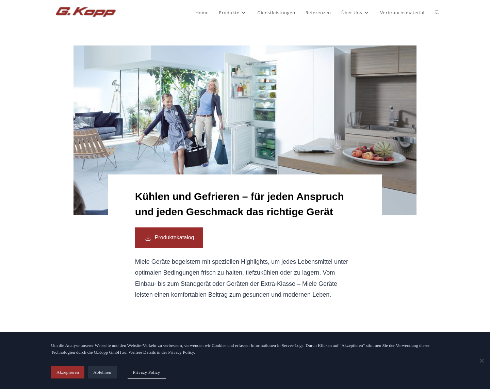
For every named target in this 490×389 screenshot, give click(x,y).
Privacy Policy (146, 372)
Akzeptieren (67, 372)
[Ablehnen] (481, 360)
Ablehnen (102, 372)
